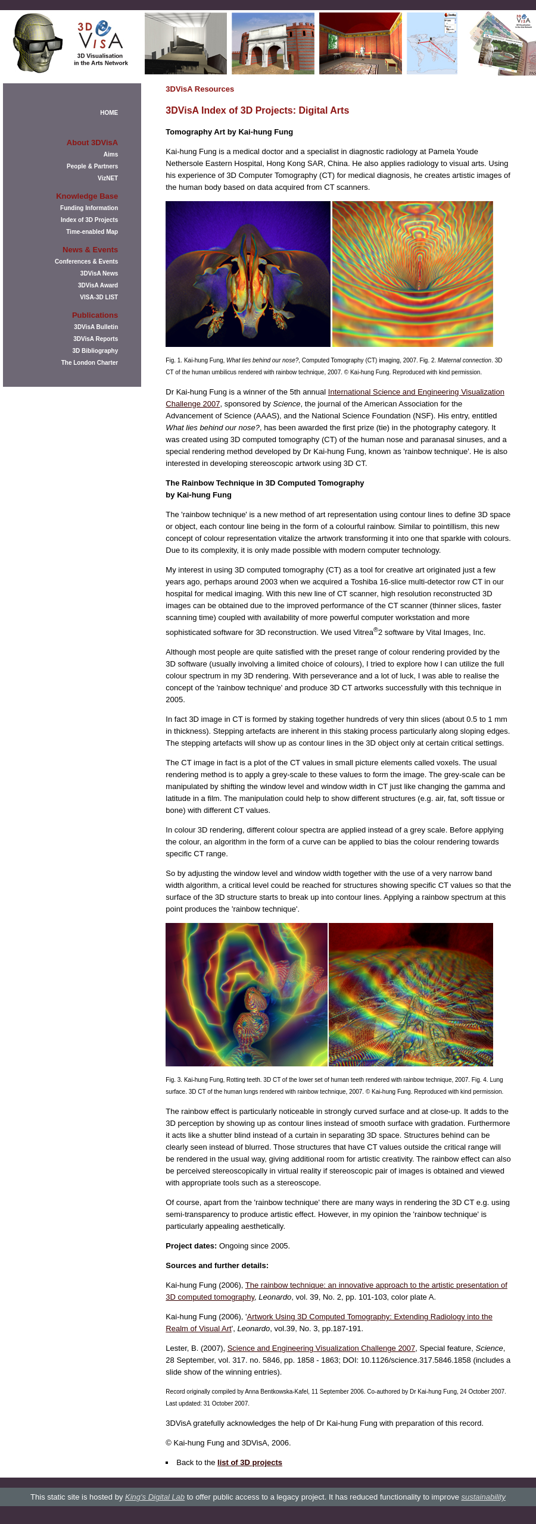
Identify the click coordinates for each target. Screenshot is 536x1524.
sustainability (483, 1496)
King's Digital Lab (155, 1496)
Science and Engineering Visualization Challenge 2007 (322, 1348)
